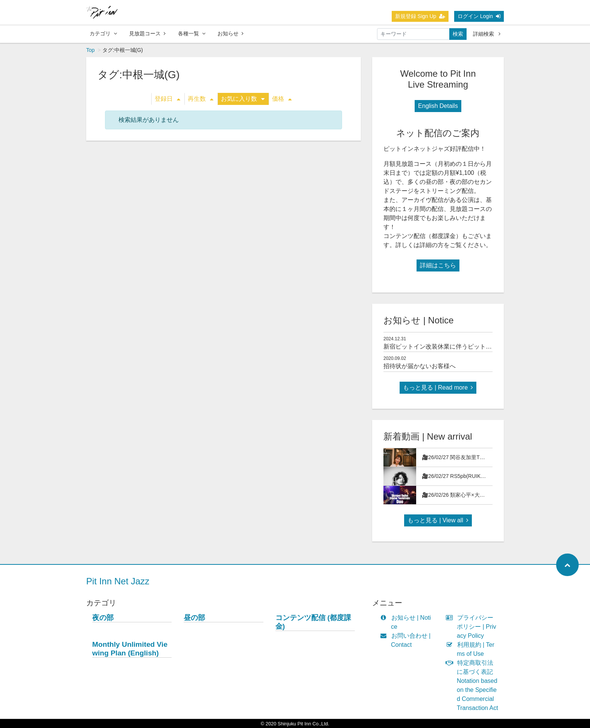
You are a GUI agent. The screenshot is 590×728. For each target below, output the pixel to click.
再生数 (200, 99)
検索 (458, 34)
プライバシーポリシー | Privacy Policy (472, 626)
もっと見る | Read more (438, 387)
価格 (282, 99)
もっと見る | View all (438, 520)
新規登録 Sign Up (420, 16)
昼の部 (194, 618)
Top (90, 50)
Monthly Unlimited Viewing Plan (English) (129, 648)
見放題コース (147, 33)
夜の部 (103, 618)
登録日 (167, 99)
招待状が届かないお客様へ (419, 366)
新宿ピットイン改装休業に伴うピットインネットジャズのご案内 (470, 346)
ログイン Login (479, 16)
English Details (438, 106)
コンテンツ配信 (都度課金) (313, 622)
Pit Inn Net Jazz (117, 581)
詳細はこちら (438, 265)
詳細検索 (486, 34)
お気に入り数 (243, 99)
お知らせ (230, 33)
